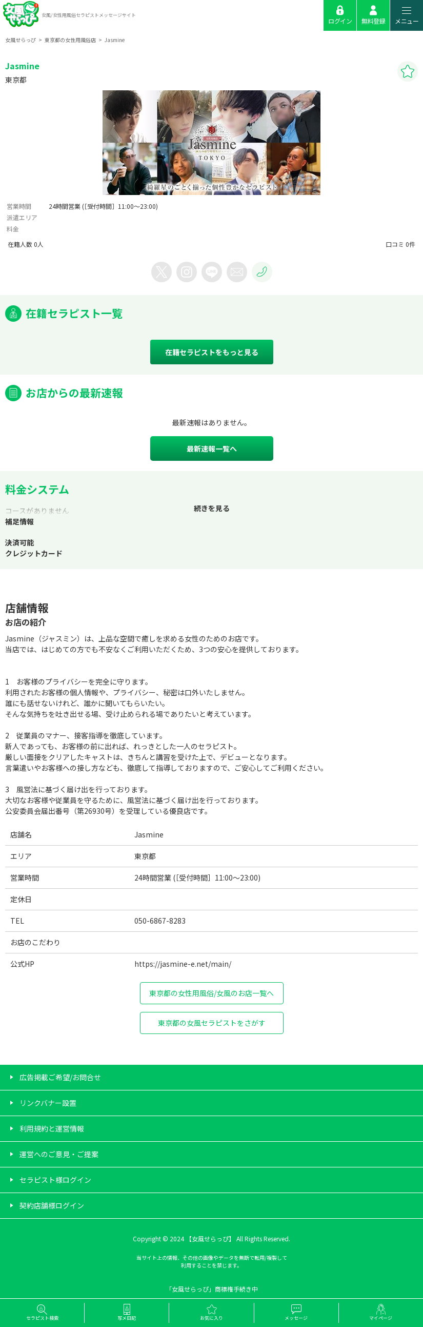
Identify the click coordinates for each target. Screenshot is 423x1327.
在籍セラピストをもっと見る (211, 352)
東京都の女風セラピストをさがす (212, 1023)
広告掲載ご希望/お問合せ (60, 1077)
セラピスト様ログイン (55, 1180)
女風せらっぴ (20, 40)
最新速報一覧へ (212, 448)
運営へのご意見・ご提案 (58, 1154)
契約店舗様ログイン (51, 1205)
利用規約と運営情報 (51, 1128)
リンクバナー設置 (47, 1103)
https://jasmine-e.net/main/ (182, 964)
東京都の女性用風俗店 (70, 40)
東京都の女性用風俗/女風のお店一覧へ (211, 993)
